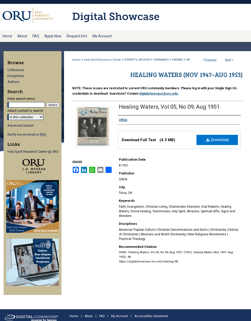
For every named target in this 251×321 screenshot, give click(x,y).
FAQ (102, 316)
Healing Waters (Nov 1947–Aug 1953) (186, 74)
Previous (210, 59)
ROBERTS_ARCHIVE (137, 59)
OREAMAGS (161, 59)
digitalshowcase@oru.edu (158, 93)
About (89, 316)
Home (76, 59)
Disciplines (15, 76)
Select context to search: (25, 111)
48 (188, 59)
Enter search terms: (21, 99)
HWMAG (177, 59)
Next (228, 59)
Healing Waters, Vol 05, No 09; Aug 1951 (169, 107)
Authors (13, 82)
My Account (119, 316)
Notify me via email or (26, 134)
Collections (15, 70)
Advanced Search (20, 125)
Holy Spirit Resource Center (102, 59)
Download (217, 139)
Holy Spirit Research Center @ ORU (33, 151)
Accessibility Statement (151, 316)
